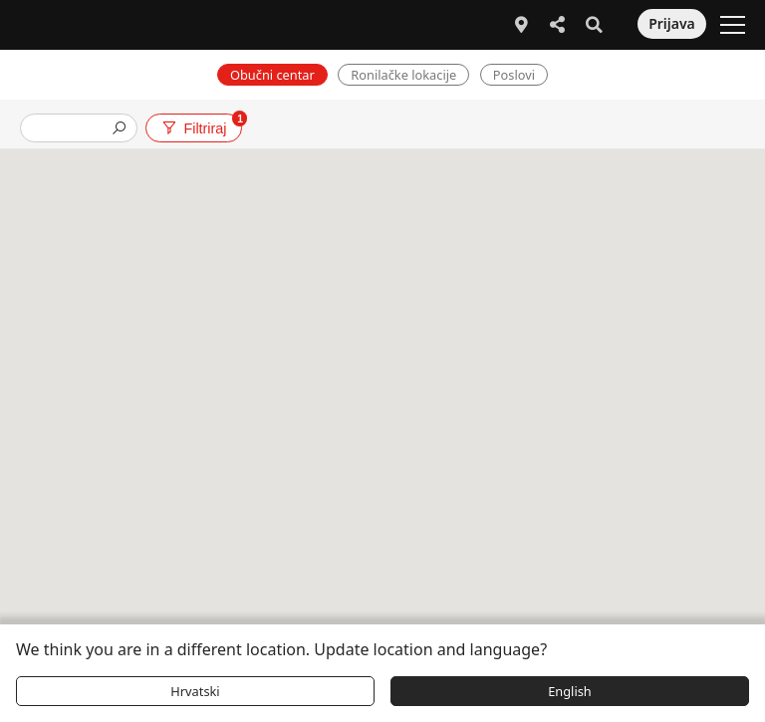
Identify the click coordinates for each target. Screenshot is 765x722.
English (570, 691)
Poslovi (514, 75)
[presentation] (71, 130)
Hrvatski (194, 691)
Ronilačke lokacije (403, 75)
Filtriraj (201, 125)
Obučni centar (272, 75)
